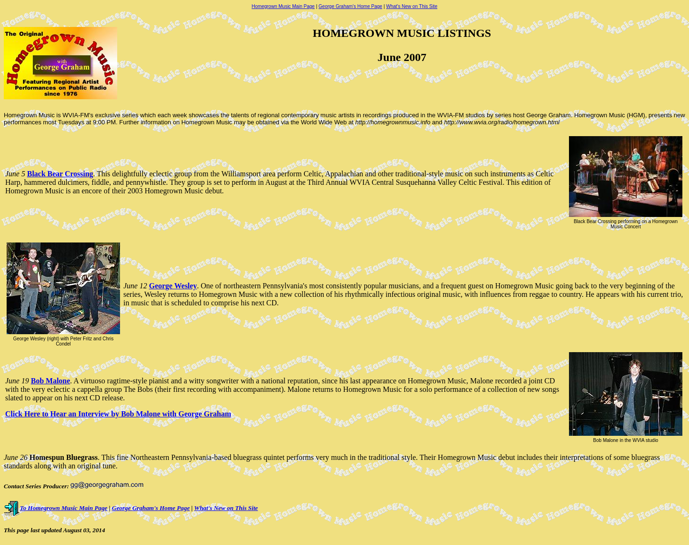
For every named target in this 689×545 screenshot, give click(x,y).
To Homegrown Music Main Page (55, 507)
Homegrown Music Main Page (283, 6)
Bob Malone (50, 381)
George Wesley (173, 286)
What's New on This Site (411, 6)
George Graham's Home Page (350, 6)
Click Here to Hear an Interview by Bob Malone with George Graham (118, 414)
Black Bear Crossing (60, 174)
